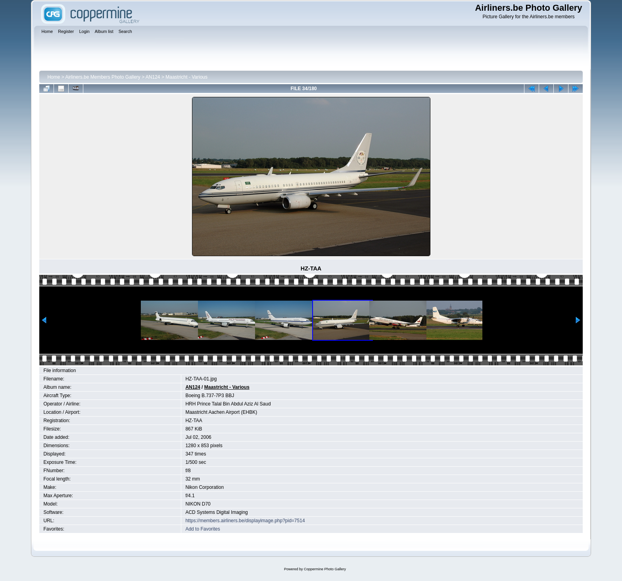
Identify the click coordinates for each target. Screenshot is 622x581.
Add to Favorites (202, 529)
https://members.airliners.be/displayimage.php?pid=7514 (245, 520)
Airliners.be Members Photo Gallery (102, 77)
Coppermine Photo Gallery (325, 569)
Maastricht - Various (186, 77)
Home (53, 77)
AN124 (153, 77)
